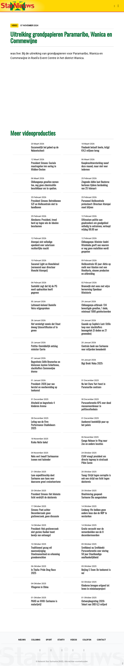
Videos (73, 640)
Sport (49, 640)
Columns (35, 640)
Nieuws (22, 640)
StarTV (61, 640)
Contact (101, 640)
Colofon (87, 640)
